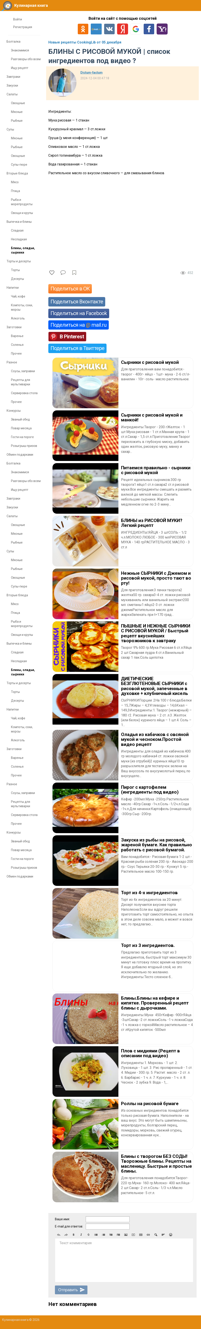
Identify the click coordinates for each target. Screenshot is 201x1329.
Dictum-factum (91, 72)
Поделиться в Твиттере (77, 348)
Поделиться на (79, 325)
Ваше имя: (62, 1219)
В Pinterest (72, 337)
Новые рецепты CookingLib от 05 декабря (84, 42)
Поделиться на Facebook (79, 313)
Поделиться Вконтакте (77, 302)
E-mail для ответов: (69, 1226)
